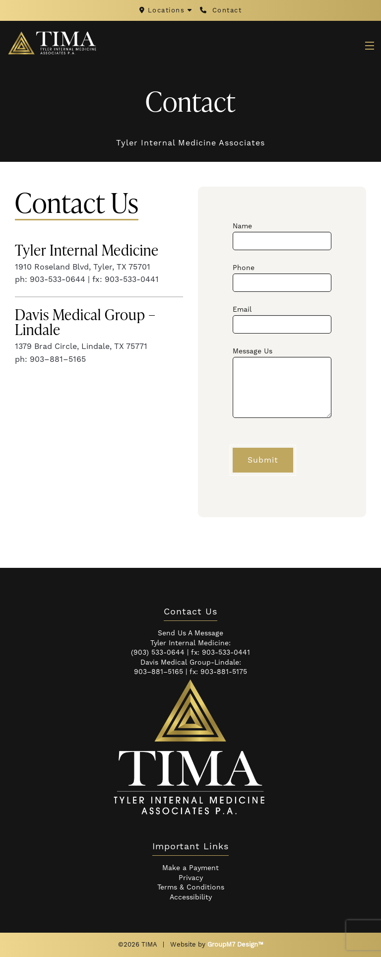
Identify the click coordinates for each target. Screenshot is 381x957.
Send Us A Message (190, 633)
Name (282, 236)
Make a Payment (190, 868)
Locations (167, 10)
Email (282, 319)
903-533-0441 (226, 652)
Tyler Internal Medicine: (190, 643)
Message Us (282, 382)
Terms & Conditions (190, 887)
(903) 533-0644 (158, 652)
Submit (263, 460)
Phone (282, 278)
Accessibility (191, 897)
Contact (221, 10)
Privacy (191, 878)
